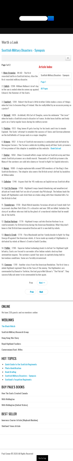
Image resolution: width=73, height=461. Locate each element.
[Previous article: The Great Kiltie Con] (30, 291)
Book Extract (55, 148)
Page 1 (43, 81)
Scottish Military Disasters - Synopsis (23, 50)
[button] (68, 58)
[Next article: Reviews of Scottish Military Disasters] (42, 291)
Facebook (36, 23)
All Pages (44, 88)
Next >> (42, 282)
